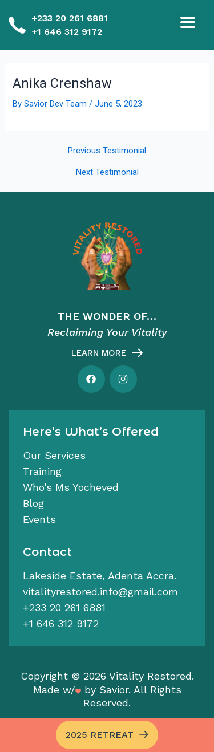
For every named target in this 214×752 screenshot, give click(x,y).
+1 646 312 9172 (66, 31)
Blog (33, 503)
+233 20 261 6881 (69, 18)
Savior (113, 690)
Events (39, 519)
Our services (54, 455)
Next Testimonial (107, 172)
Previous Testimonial (107, 151)
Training (42, 471)
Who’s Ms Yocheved (71, 487)
